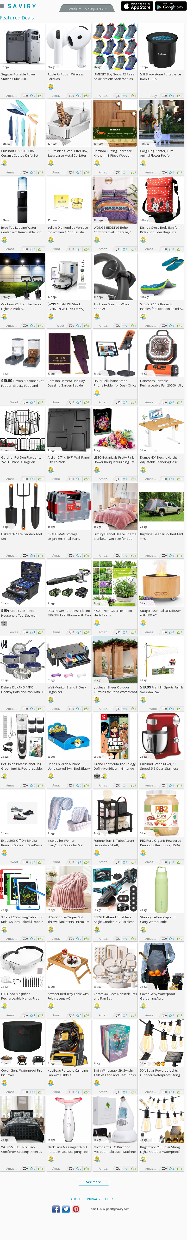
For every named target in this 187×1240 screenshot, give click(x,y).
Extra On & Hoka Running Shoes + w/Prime (22, 842)
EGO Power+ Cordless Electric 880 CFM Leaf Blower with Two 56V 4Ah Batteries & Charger (69, 615)
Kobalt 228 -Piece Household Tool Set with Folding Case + (19, 615)
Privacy (93, 1199)
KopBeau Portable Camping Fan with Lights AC (68, 1072)
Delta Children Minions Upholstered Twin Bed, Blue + (69, 768)
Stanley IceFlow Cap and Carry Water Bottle (157, 919)
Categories (94, 8)
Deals (73, 8)
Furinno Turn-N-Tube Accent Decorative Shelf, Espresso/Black (114, 845)
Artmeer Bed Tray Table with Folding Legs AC (68, 996)
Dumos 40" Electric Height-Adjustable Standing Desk (159, 459)
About (76, 1199)
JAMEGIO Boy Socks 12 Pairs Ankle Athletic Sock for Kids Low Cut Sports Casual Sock (114, 79)
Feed (109, 1199)
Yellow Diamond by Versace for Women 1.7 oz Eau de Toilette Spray (68, 232)
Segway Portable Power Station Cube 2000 (18, 76)
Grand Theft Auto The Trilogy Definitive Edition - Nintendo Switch (115, 768)
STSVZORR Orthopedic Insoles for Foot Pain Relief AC (162, 306)
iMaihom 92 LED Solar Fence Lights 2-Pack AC (21, 306)
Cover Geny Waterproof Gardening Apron (157, 996)
